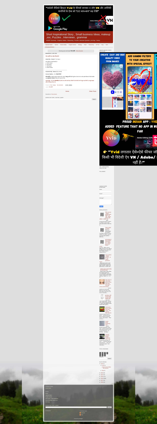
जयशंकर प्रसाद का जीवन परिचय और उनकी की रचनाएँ (106, 270)
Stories (56, 44)
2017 (102, 380)
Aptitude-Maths (49, 44)
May (103, 370)
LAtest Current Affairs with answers (106, 367)
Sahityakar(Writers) (49, 47)
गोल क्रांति (51, 87)
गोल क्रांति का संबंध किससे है (52, 56)
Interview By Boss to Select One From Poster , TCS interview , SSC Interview (108, 310)
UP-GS (97, 44)
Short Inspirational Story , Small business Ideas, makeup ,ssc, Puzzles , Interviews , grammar (78, 36)
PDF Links (47, 402)
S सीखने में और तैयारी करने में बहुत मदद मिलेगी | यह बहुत (81, 80)
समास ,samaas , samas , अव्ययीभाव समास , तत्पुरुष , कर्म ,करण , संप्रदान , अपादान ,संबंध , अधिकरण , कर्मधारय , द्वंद (105, 216)
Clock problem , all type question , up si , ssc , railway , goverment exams (105, 258)
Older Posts (92, 91)
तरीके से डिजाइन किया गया (51, 82)
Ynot (82, 414)
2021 (102, 374)
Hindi (85, 44)
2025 (102, 363)
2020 (102, 376)
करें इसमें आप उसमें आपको (64, 80)
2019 (102, 378)
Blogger (81, 418)
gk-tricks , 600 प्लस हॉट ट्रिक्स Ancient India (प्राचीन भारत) (108, 297)
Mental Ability (63, 44)
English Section (72, 44)
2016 (102, 382)
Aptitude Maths (48, 395)
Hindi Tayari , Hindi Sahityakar (51, 398)
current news (48, 388)
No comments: (60, 85)
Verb (107, 44)
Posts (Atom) (54, 94)
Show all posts (79, 51)
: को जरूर (52, 80)
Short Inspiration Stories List (51, 400)
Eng (102, 44)
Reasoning (91, 44)
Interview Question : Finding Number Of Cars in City (107, 337)
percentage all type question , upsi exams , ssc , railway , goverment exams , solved (105, 243)
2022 (102, 372)
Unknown (83, 412)
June (103, 365)
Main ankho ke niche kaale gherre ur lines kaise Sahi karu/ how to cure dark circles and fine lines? (105, 283)
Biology (80, 44)
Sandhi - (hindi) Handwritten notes (107, 323)
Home (67, 91)
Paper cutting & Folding (108, 228)
